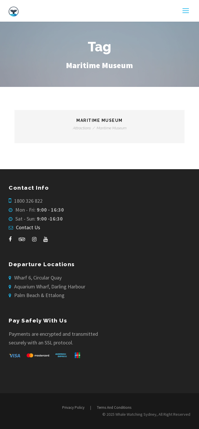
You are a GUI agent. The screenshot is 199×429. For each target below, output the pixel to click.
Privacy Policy (73, 407)
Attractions (82, 128)
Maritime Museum (99, 120)
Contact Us (28, 227)
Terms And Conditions (114, 407)
